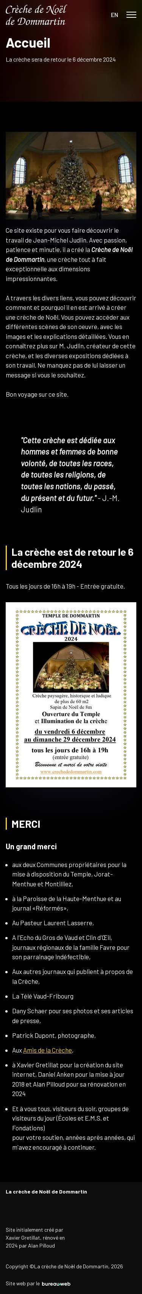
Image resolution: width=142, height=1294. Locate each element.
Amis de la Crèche (47, 1050)
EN (114, 14)
